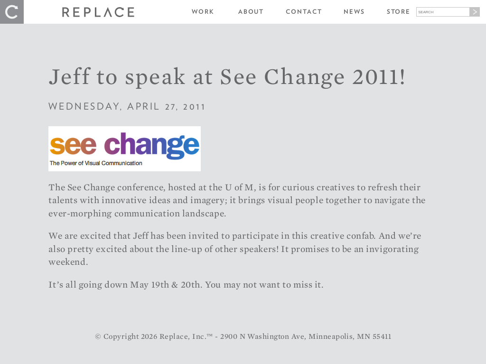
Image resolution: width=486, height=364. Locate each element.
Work (203, 11)
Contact (304, 11)
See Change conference (115, 187)
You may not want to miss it (263, 284)
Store (399, 11)
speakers (258, 248)
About (251, 11)
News (354, 11)
